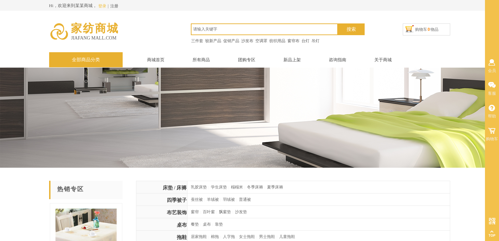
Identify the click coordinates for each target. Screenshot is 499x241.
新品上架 (292, 59)
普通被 (245, 199)
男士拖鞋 (267, 236)
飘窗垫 (225, 212)
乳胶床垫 (199, 187)
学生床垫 (219, 187)
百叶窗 (209, 212)
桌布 (182, 225)
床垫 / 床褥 (175, 187)
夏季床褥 (275, 187)
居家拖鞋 (199, 236)
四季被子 (177, 200)
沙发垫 (241, 212)
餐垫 (195, 224)
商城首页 (155, 59)
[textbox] (264, 29)
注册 (114, 6)
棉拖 (215, 236)
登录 (102, 6)
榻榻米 (237, 187)
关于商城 (383, 59)
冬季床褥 (255, 187)
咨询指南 (337, 59)
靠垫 (219, 224)
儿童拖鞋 (287, 236)
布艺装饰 (177, 212)
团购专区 (246, 59)
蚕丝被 (197, 199)
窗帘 (195, 212)
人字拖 (229, 236)
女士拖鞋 (247, 236)
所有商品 (201, 59)
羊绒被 (213, 199)
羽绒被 (229, 199)
